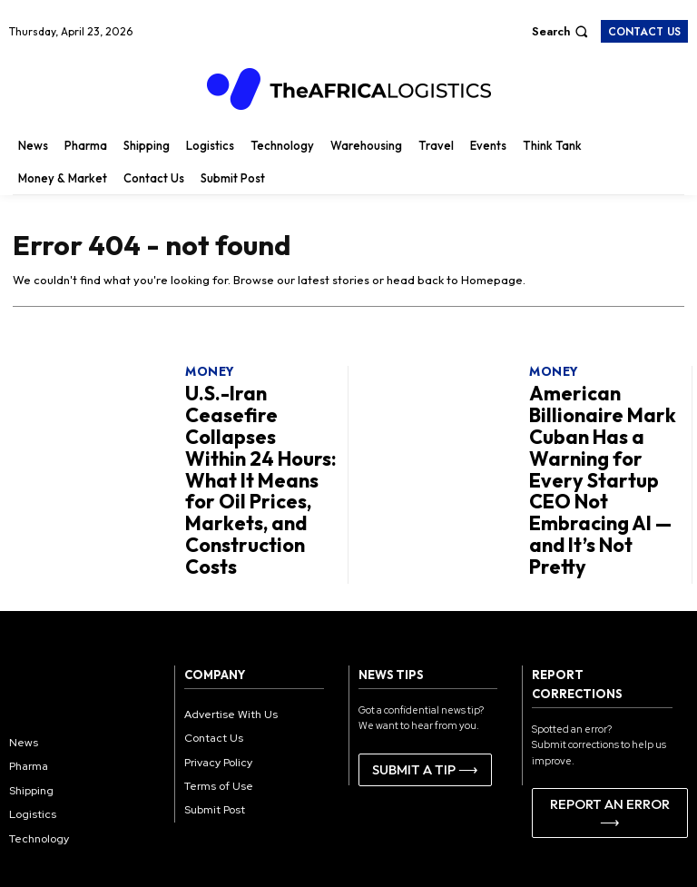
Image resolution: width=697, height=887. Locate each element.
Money (209, 373)
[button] (562, 31)
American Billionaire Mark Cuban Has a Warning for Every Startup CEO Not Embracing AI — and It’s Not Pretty (605, 434)
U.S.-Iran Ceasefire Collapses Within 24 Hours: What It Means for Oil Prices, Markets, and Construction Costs (262, 434)
